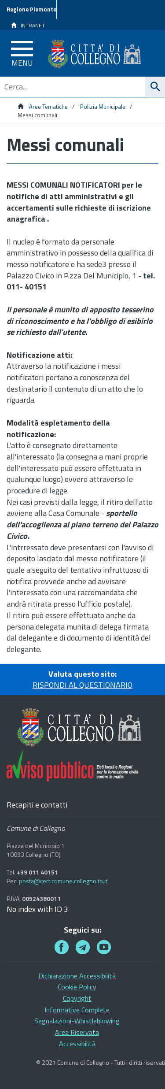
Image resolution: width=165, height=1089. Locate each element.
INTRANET (28, 25)
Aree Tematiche (48, 106)
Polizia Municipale (102, 106)
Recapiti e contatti (37, 805)
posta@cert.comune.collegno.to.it (63, 881)
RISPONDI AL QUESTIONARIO (82, 685)
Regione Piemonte (31, 9)
